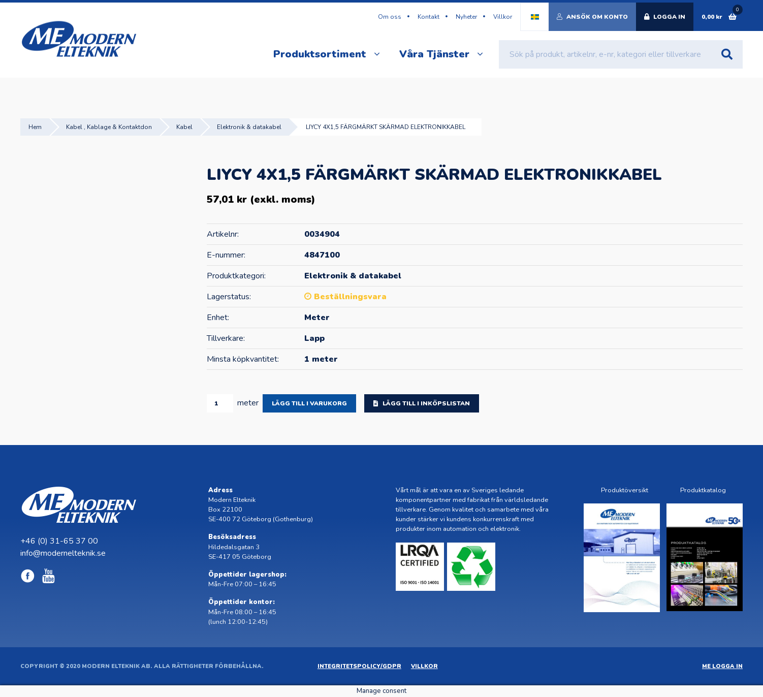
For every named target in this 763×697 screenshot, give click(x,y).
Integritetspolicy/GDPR (359, 666)
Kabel (184, 127)
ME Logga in (722, 666)
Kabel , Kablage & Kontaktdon (109, 127)
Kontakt (428, 17)
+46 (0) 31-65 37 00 (59, 541)
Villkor (502, 17)
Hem (35, 127)
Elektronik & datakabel (249, 127)
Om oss (389, 17)
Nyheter (466, 17)
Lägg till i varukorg (309, 403)
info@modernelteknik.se (63, 553)
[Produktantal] (220, 403)
